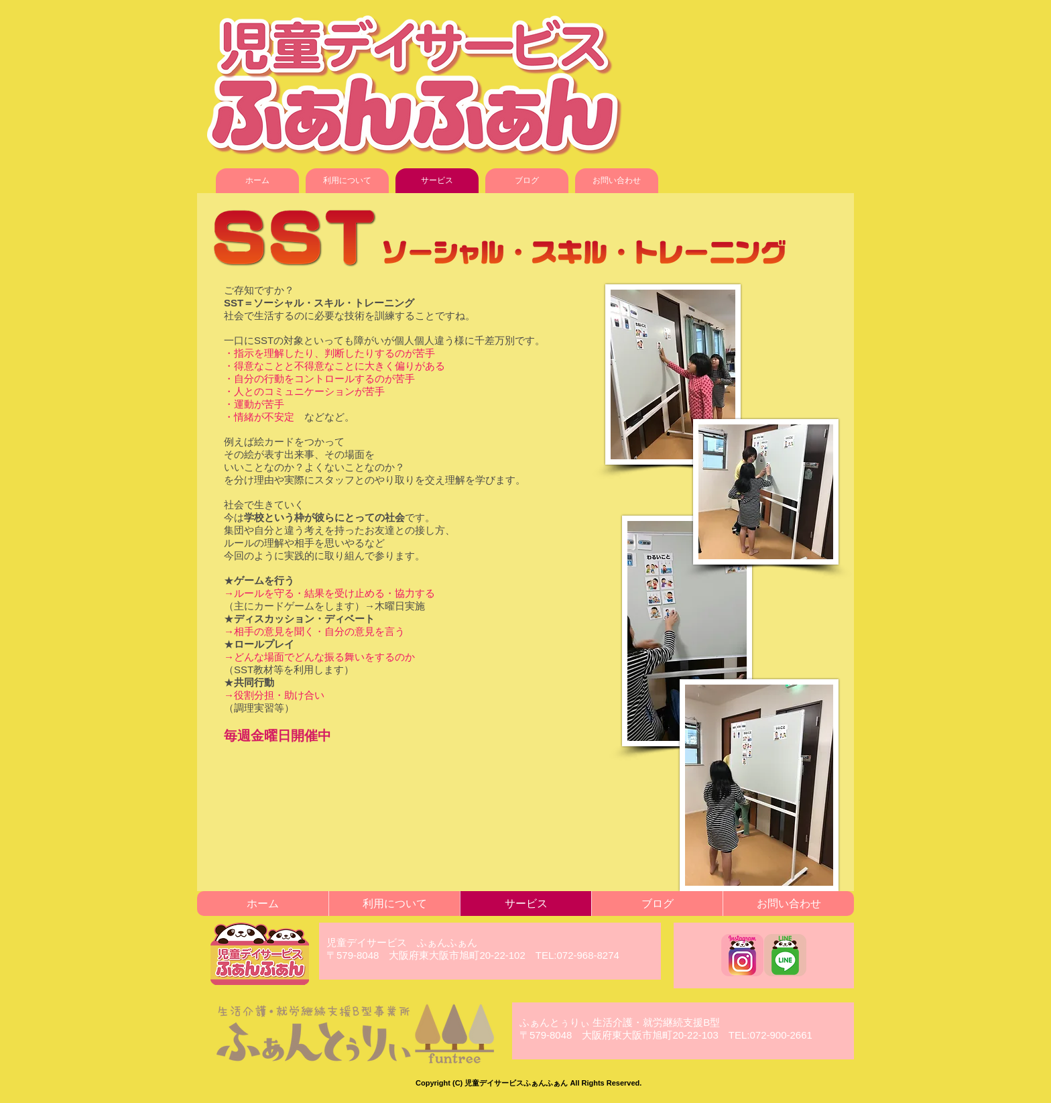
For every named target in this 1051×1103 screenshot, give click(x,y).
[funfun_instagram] (742, 955)
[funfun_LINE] (785, 955)
